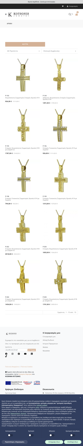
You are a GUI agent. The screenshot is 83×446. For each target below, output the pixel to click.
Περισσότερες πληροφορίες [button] (14, 442)
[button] (80, 397)
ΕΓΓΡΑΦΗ (31, 350)
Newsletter (46, 351)
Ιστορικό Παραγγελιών (50, 344)
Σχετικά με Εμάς (10, 393)
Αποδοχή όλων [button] (72, 442)
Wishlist (45, 347)
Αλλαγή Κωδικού (48, 340)
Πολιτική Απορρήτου (12, 367)
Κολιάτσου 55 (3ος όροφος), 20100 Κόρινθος (60, 393)
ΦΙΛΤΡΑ (25, 44)
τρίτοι (37, 407)
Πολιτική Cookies (26, 367)
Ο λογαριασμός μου (49, 336)
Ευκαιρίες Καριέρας (25, 374)
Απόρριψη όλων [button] (54, 442)
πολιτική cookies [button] (41, 405)
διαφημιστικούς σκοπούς (18, 413)
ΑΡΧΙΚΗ (9, 23)
